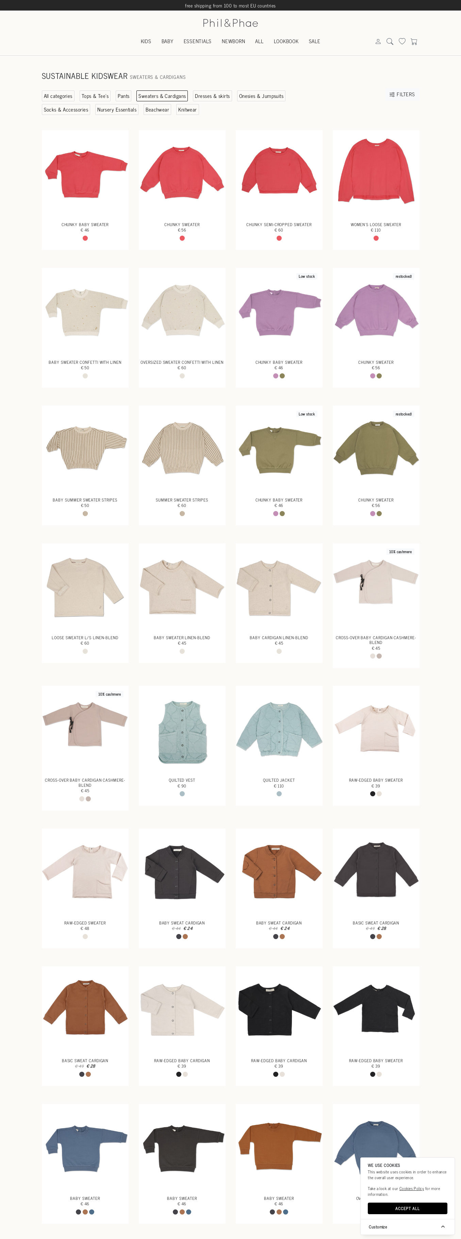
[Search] (378, 41)
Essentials (198, 41)
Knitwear (187, 109)
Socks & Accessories (66, 109)
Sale (314, 41)
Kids (146, 41)
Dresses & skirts (212, 95)
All (259, 41)
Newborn (233, 41)
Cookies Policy (411, 1188)
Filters (402, 94)
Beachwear (157, 109)
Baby (168, 41)
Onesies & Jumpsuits (261, 95)
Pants (123, 95)
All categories (58, 95)
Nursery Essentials (116, 109)
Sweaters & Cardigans (162, 95)
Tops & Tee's (95, 95)
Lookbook (286, 41)
